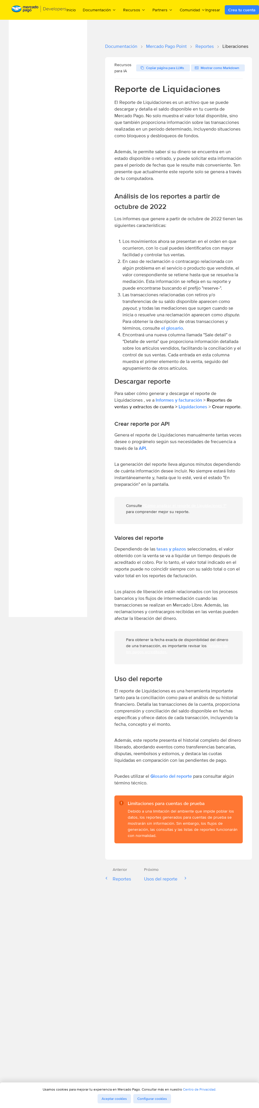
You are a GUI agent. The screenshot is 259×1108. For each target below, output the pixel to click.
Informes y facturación (179, 400)
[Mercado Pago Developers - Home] (39, 10)
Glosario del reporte (171, 776)
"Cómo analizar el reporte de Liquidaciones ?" (184, 505)
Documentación (121, 46)
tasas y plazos (171, 549)
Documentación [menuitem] (99, 10)
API (142, 448)
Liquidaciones (193, 406)
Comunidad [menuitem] (192, 10)
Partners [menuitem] (162, 10)
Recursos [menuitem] (134, 10)
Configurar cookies (152, 1098)
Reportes (204, 46)
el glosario (172, 328)
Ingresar (212, 10)
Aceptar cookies (114, 1098)
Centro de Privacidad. (199, 1089)
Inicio (71, 10)
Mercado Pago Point (166, 46)
